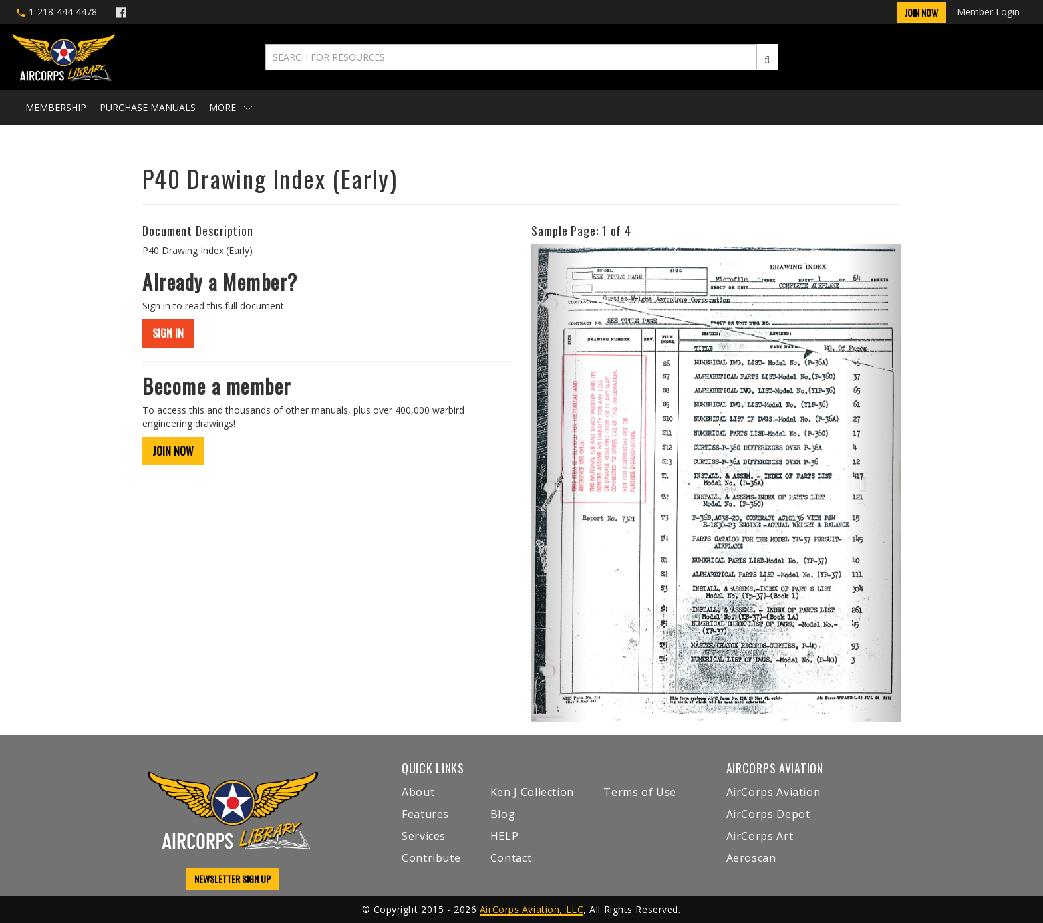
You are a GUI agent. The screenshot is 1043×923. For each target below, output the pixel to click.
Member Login (988, 11)
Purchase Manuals (148, 107)
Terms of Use (639, 792)
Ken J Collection (532, 792)
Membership (55, 107)
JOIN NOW (173, 451)
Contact (510, 858)
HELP (504, 836)
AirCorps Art (760, 836)
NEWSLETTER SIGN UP (232, 879)
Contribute (431, 858)
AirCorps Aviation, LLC (531, 909)
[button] (559, 483)
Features (425, 814)
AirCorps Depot (768, 814)
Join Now (921, 12)
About (418, 792)
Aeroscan (751, 858)
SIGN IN (168, 333)
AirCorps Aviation (773, 792)
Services (424, 836)
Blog (503, 814)
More (230, 107)
